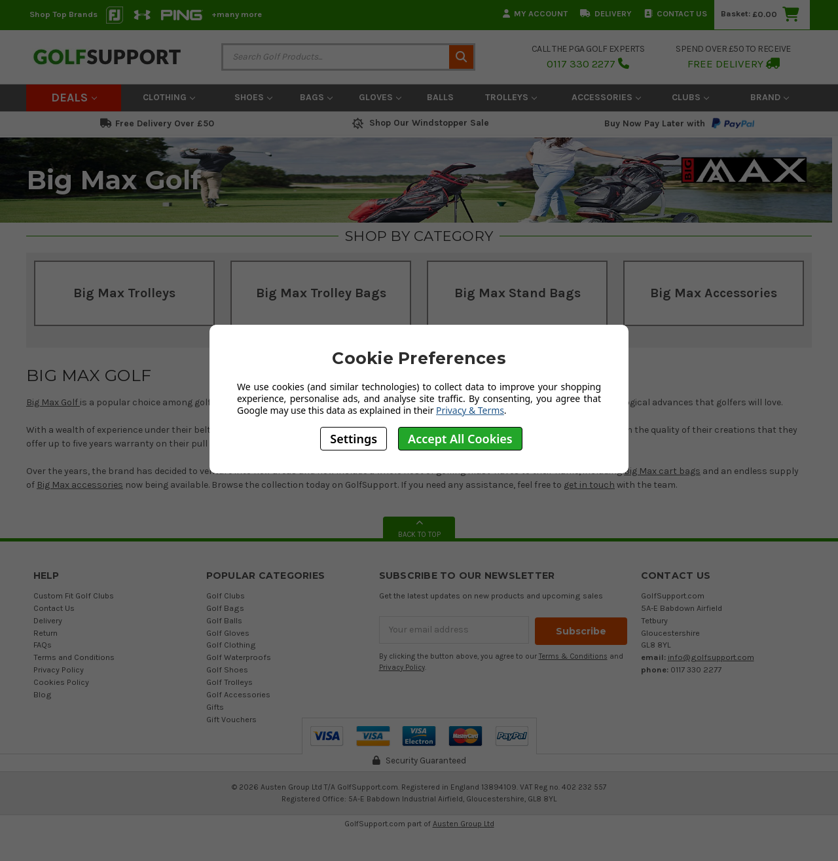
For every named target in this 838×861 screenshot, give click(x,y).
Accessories (606, 97)
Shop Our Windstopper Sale (419, 122)
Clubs (690, 97)
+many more (236, 14)
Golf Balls (224, 620)
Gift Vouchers (231, 719)
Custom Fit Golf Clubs (73, 595)
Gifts (215, 707)
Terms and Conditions (74, 657)
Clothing (169, 97)
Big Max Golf (53, 402)
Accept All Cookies (460, 439)
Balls (440, 97)
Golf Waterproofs (238, 657)
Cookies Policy (61, 682)
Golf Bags (225, 608)
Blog (42, 694)
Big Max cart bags (662, 471)
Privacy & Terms (470, 410)
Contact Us (675, 13)
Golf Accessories (238, 694)
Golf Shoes (227, 669)
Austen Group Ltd (463, 823)
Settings (353, 439)
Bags (316, 97)
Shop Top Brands (63, 14)
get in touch (589, 484)
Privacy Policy (58, 669)
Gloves (380, 97)
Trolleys (511, 97)
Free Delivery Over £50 (157, 123)
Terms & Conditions (573, 655)
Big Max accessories (80, 484)
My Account (535, 13)
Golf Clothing (231, 645)
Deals (74, 97)
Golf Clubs (225, 595)
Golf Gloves (227, 633)
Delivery (606, 13)
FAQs (42, 645)
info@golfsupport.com (711, 657)
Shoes (253, 97)
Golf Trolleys (229, 682)
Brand (769, 97)
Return (45, 633)
